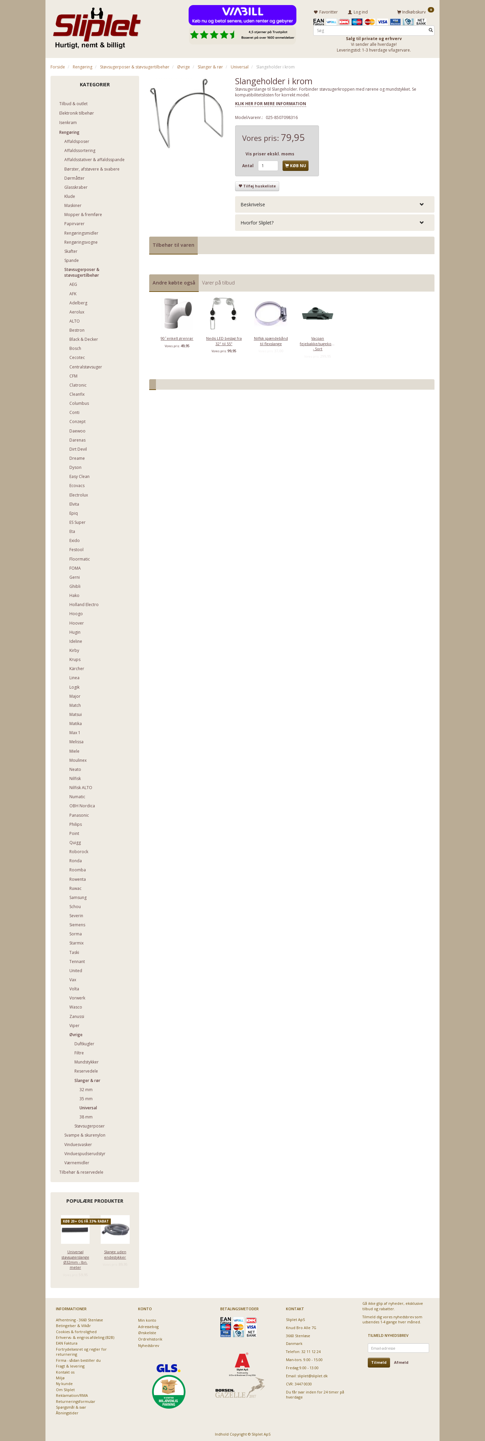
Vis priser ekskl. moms (270, 153)
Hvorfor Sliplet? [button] (256, 221)
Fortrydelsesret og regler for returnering (81, 1351)
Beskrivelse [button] (252, 203)
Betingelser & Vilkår (73, 1324)
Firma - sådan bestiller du (78, 1358)
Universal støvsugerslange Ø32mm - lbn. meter (75, 1258)
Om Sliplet (65, 1388)
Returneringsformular (75, 1400)
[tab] (334, 203)
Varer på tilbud (218, 281)
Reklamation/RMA (72, 1394)
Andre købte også (174, 281)
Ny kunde (64, 1382)
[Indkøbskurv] (415, 11)
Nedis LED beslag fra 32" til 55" (224, 340)
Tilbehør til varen (173, 244)
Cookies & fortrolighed (76, 1330)
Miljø (60, 1376)
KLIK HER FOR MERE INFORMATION (270, 103)
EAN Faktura (66, 1342)
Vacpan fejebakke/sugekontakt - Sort (317, 342)
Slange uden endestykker (115, 1253)
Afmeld (401, 1361)
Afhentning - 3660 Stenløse (79, 1318)
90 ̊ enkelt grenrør (177, 337)
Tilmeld (379, 1361)
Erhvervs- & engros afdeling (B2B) (85, 1336)
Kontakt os (65, 1370)
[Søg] (431, 29)
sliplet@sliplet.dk (313, 1374)
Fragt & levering (70, 1365)
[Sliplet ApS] (97, 26)
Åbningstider (67, 1411)
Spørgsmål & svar (71, 1406)
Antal (248, 165)
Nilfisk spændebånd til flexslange (271, 340)
